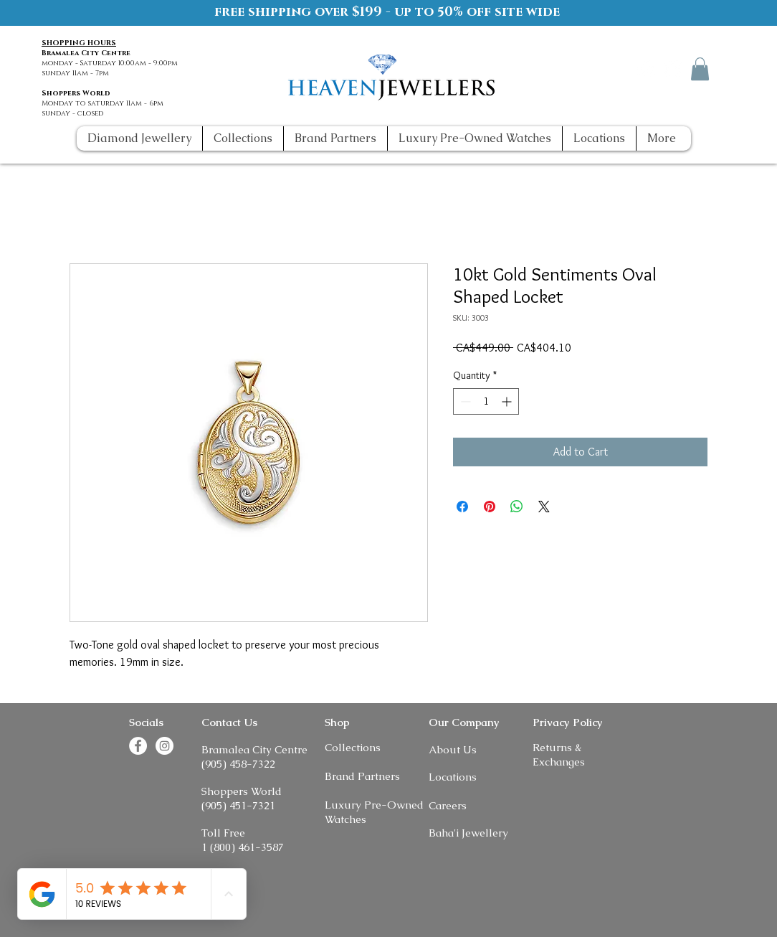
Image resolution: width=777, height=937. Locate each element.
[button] (700, 68)
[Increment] (508, 401)
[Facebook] (646, 68)
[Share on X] (544, 506)
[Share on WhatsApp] (516, 506)
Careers (448, 805)
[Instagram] (673, 68)
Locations (453, 776)
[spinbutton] (486, 401)
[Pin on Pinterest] (489, 506)
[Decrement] (464, 401)
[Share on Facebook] (462, 506)
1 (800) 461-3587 (242, 847)
